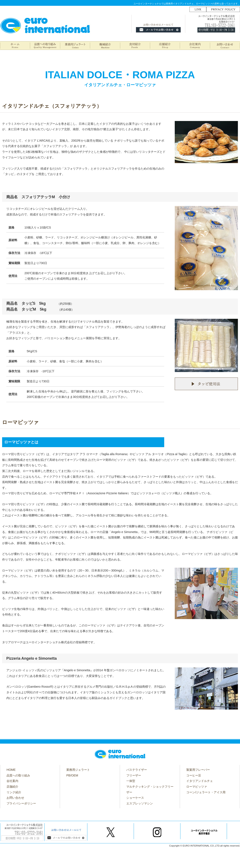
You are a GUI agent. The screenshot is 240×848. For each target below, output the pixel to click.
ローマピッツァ (196, 786)
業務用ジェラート (78, 769)
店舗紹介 (12, 786)
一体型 (130, 781)
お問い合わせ (15, 797)
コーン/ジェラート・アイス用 (205, 792)
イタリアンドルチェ (199, 781)
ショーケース (135, 797)
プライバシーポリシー (21, 803)
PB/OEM (72, 775)
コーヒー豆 (193, 775)
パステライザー (136, 769)
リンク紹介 (14, 792)
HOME (11, 769)
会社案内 (12, 781)
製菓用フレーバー (198, 769)
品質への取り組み (18, 775)
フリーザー (133, 775)
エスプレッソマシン (139, 803)
